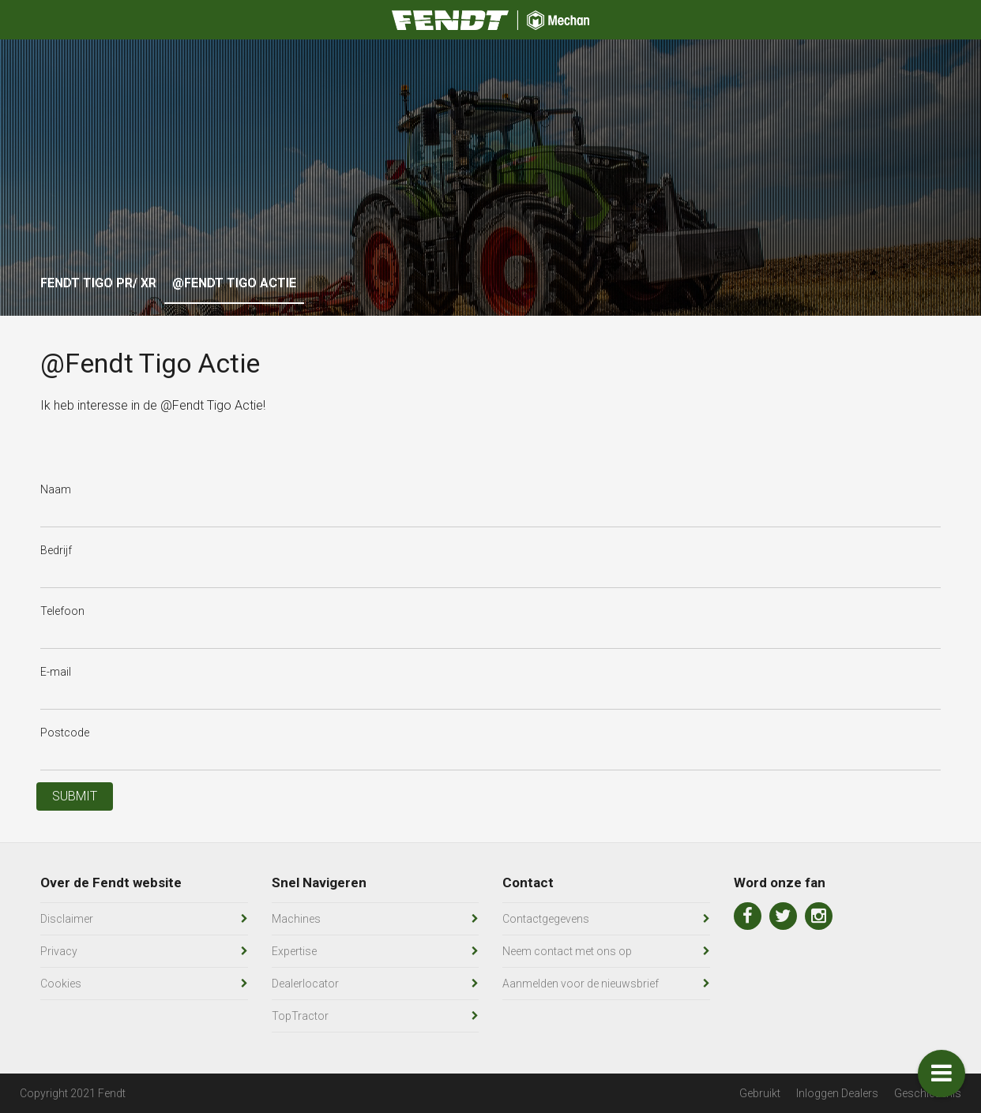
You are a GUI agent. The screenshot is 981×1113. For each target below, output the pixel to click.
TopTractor (300, 1016)
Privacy (58, 951)
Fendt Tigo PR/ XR (98, 282)
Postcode (64, 732)
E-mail (55, 671)
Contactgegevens (545, 919)
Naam (55, 489)
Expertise (294, 951)
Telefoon (62, 611)
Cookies (60, 983)
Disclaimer (66, 919)
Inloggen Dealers (837, 1093)
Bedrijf (56, 550)
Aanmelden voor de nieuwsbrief (580, 983)
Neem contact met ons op (567, 951)
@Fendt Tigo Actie (234, 282)
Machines (296, 919)
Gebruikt (759, 1093)
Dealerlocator (305, 983)
